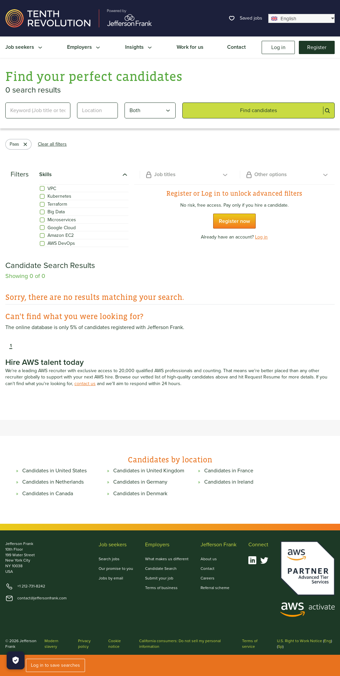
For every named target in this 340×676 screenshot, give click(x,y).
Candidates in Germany (140, 482)
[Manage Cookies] (16, 660)
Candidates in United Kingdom (148, 470)
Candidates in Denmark (140, 493)
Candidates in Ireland (228, 482)
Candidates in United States (54, 470)
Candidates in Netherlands (53, 482)
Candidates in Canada (47, 493)
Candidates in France (228, 470)
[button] (6, 346)
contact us (85, 383)
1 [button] (11, 346)
